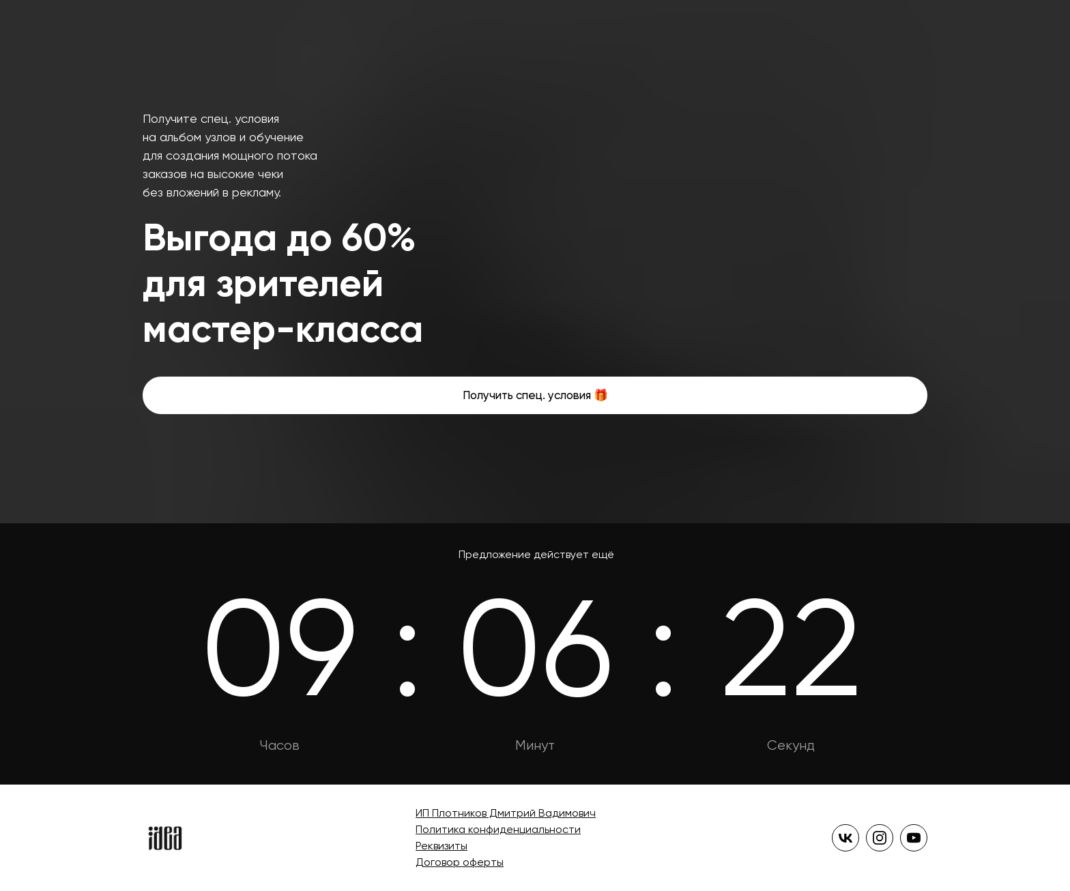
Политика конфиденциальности (498, 829)
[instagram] (879, 837)
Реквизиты (441, 845)
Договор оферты (460, 862)
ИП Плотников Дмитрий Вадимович (506, 812)
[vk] (845, 837)
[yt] (913, 837)
